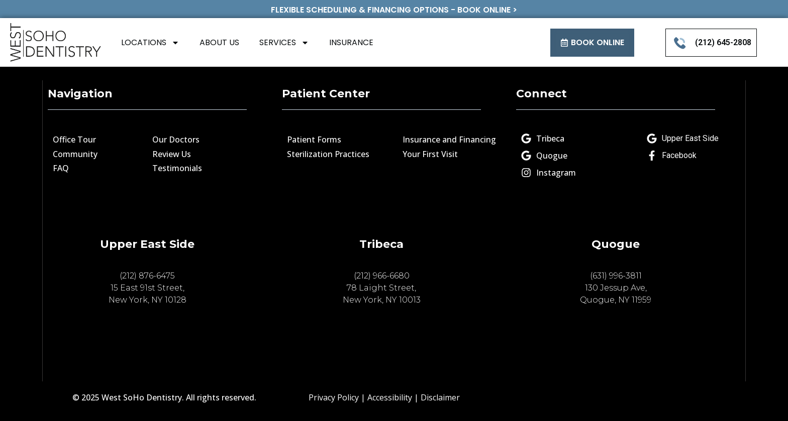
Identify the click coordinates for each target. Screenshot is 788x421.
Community (75, 154)
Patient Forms (314, 139)
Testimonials (177, 168)
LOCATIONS (150, 43)
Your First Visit (430, 154)
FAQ (61, 168)
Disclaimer (440, 397)
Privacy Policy (334, 397)
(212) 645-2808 (723, 42)
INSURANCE (351, 42)
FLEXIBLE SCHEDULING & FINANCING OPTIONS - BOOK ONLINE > (394, 10)
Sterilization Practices (328, 154)
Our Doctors (176, 139)
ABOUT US (219, 42)
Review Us (171, 154)
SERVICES (284, 43)
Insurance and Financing (449, 139)
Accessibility (389, 397)
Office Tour (74, 139)
